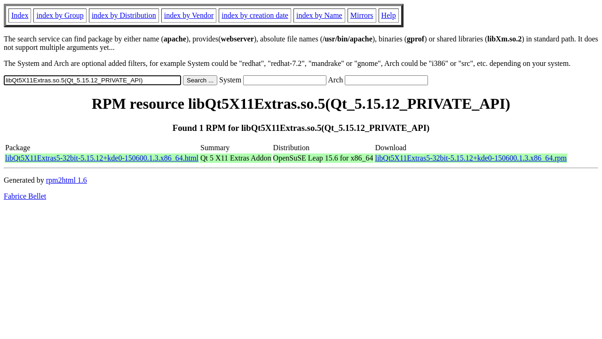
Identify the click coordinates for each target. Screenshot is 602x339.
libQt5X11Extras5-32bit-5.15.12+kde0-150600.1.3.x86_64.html (101, 158)
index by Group (59, 15)
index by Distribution (124, 15)
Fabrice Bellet (25, 196)
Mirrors (361, 15)
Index (19, 15)
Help (388, 15)
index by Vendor (189, 15)
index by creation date (255, 15)
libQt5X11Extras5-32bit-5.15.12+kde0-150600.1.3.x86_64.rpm (471, 158)
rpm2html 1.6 (66, 180)
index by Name (319, 15)
